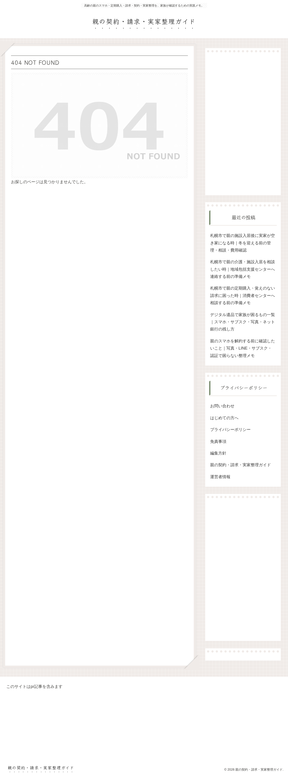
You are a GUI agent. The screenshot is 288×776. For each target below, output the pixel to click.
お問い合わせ (222, 406)
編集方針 (218, 453)
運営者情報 (220, 477)
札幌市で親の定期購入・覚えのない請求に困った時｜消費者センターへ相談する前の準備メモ (242, 295)
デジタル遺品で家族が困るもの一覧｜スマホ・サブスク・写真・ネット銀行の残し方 (242, 322)
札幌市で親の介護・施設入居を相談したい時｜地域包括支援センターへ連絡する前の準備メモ (242, 269)
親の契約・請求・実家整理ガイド (240, 465)
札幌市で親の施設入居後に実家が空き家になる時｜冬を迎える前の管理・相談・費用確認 (242, 242)
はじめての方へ (224, 418)
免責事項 (218, 441)
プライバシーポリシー (230, 429)
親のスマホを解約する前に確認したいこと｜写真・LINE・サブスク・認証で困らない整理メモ (242, 348)
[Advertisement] (243, 123)
